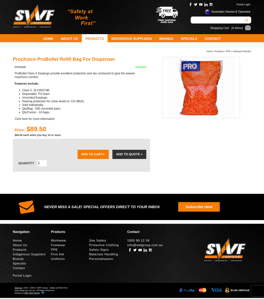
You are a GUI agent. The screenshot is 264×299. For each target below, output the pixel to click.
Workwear (58, 241)
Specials (189, 39)
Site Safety (97, 241)
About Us (69, 39)
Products (94, 39)
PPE (228, 52)
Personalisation (101, 260)
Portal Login (243, 4)
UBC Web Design (32, 294)
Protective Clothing (104, 246)
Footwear (58, 246)
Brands (166, 39)
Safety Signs (99, 251)
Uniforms (58, 260)
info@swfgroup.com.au (145, 246)
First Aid (57, 255)
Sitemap (18, 289)
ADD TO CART (93, 155)
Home (48, 39)
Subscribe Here (199, 208)
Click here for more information (35, 120)
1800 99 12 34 (138, 241)
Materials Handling (103, 255)
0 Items (237, 28)
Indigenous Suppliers (131, 39)
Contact (213, 39)
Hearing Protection (242, 52)
